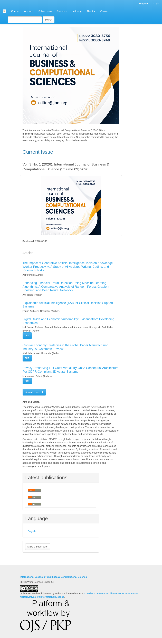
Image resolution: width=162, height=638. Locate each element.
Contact (104, 11)
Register (143, 3)
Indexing (77, 11)
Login (156, 3)
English (32, 531)
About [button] (91, 11)
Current (15, 11)
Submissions (45, 11)
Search (48, 19)
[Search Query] (25, 19)
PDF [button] (27, 335)
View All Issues (34, 392)
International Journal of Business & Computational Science (53, 577)
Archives (28, 11)
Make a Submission (37, 546)
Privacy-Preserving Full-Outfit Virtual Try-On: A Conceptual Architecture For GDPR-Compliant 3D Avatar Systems (71, 369)
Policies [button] (62, 11)
